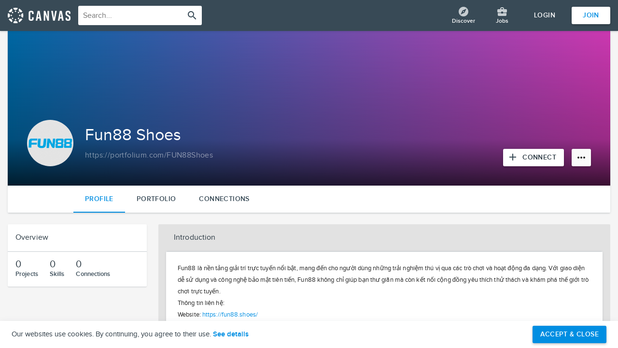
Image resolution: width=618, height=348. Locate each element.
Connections (224, 199)
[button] (384, 237)
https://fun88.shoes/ (230, 315)
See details (231, 334)
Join (591, 15)
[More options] (581, 157)
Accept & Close (569, 334)
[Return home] (39, 15)
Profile (99, 199)
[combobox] (140, 15)
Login (544, 15)
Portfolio (156, 199)
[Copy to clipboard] (149, 155)
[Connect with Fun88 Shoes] (533, 157)
